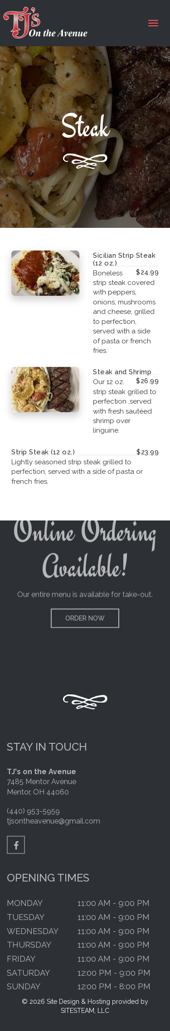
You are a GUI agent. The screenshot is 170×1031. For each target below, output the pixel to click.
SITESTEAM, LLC (85, 1010)
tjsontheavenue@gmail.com (53, 821)
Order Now (85, 601)
